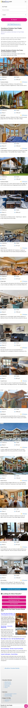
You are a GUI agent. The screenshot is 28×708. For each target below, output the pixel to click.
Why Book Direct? (8, 681)
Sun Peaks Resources (14, 24)
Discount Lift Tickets (8, 696)
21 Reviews (24, 547)
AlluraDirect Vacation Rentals (12, 668)
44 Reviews (24, 580)
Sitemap (6, 687)
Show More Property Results (14, 589)
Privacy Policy (7, 685)
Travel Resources (8, 699)
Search (14, 19)
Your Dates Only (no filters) (14, 597)
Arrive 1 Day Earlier (14, 603)
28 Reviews (24, 115)
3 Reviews (24, 381)
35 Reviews (24, 148)
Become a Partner (8, 684)
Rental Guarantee (8, 683)
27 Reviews (24, 248)
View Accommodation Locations (10, 693)
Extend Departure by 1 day (14, 600)
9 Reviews (24, 513)
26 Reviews (24, 480)
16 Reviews (24, 447)
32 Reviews (24, 82)
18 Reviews (24, 181)
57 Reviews (24, 281)
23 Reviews (24, 347)
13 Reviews (24, 314)
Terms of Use (7, 686)
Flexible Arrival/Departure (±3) (14, 606)
